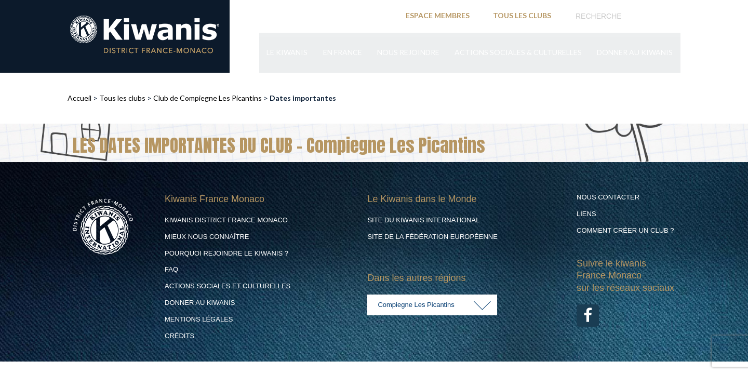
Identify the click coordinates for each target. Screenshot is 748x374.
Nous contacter (608, 197)
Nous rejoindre (407, 53)
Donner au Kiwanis (635, 53)
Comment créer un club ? (625, 230)
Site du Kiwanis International (423, 220)
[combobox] (432, 305)
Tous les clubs (122, 98)
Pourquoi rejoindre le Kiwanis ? (226, 253)
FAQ (171, 269)
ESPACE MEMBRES (438, 15)
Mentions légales (199, 319)
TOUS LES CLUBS (522, 15)
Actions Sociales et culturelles (227, 286)
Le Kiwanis (285, 53)
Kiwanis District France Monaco (226, 220)
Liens (586, 214)
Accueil (79, 98)
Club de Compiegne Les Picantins (207, 98)
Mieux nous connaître (207, 237)
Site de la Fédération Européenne (432, 237)
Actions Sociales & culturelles (517, 53)
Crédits (179, 336)
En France (341, 53)
